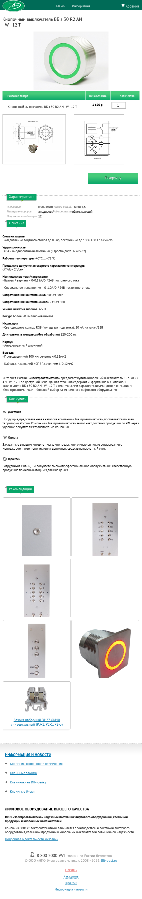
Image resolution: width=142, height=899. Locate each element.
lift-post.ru (109, 860)
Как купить (71, 876)
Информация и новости (71, 889)
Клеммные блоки (22, 791)
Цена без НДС (97, 95)
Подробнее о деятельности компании (31, 839)
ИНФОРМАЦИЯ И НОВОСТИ (28, 754)
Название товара (18, 95)
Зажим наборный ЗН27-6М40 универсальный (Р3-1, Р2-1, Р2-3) (37, 722)
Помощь (71, 870)
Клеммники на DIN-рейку (28, 782)
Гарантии (71, 883)
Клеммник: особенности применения (36, 764)
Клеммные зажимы (23, 773)
